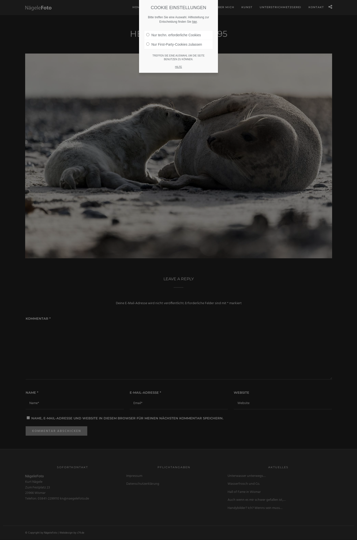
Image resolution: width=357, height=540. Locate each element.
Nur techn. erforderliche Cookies (173, 30)
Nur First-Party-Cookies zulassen (174, 39)
